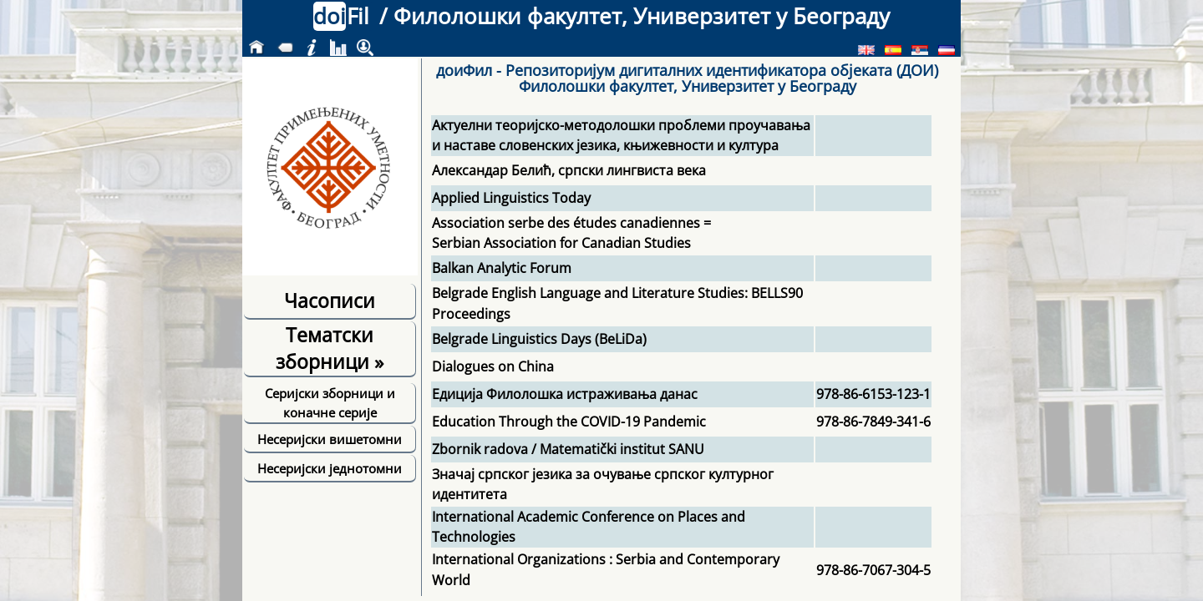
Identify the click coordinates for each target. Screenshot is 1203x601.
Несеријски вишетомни (329, 439)
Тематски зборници (329, 348)
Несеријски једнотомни (329, 468)
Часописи (329, 300)
